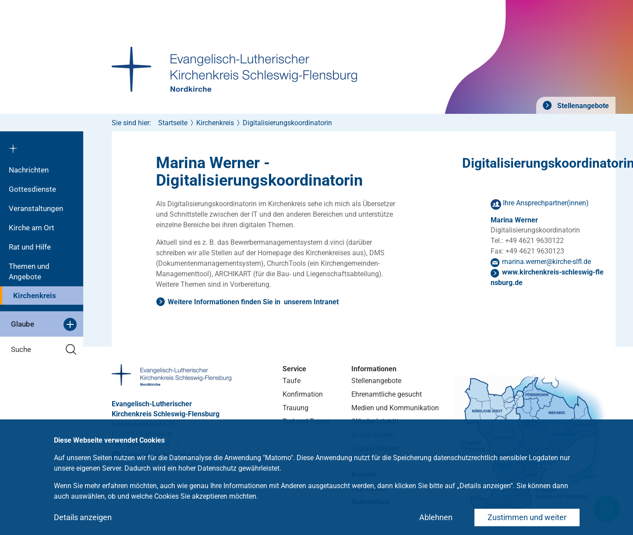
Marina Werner (514, 220)
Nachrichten (29, 169)
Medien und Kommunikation (395, 408)
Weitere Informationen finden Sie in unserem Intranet (253, 302)
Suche (44, 349)
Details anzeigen (83, 517)
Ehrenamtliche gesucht (386, 394)
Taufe (292, 381)
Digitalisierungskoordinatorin (287, 123)
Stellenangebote (582, 106)
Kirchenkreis (34, 295)
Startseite (172, 123)
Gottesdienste (32, 189)
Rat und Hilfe (30, 247)
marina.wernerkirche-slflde (546, 261)
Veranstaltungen (36, 208)
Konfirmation (303, 394)
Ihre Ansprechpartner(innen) (546, 203)
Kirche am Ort (31, 227)
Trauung (295, 408)
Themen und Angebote (29, 271)
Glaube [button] (44, 324)
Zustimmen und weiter (527, 517)
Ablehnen (436, 517)
